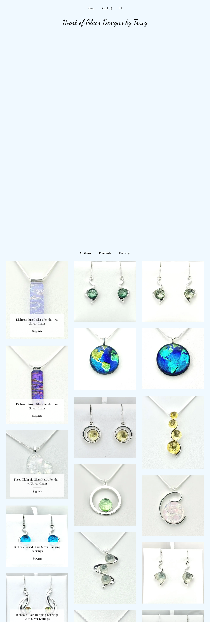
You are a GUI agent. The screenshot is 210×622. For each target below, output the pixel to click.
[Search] (121, 9)
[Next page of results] (120, 569)
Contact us (37, 609)
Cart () (107, 8)
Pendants (105, 45)
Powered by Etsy (173, 615)
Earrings (124, 45)
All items (85, 45)
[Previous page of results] (90, 569)
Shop (91, 8)
